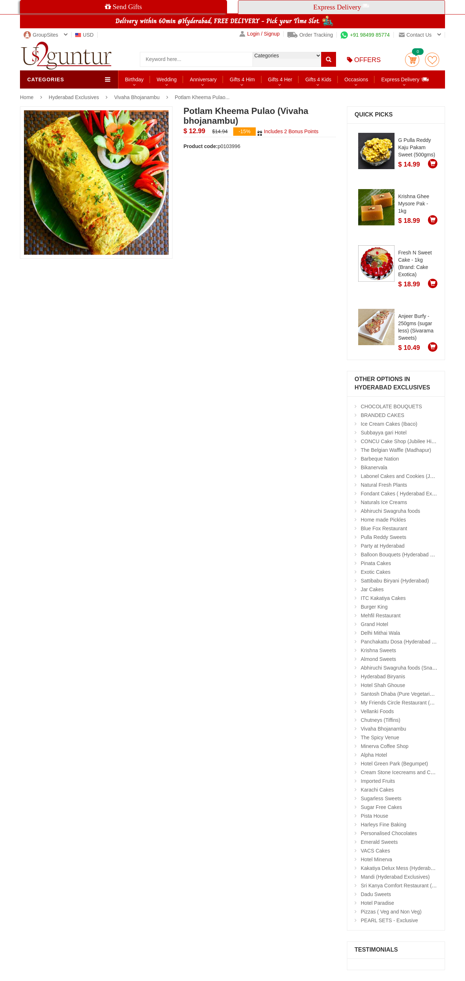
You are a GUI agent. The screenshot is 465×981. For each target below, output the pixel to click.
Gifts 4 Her (280, 79)
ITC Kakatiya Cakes (383, 598)
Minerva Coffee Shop (384, 746)
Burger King (374, 607)
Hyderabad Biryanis (383, 676)
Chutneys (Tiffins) (380, 720)
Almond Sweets (378, 659)
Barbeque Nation (380, 459)
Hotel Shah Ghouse (383, 685)
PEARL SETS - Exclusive (389, 920)
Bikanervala (374, 467)
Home (26, 97)
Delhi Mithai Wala (380, 633)
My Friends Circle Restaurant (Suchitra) (405, 703)
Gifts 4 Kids (318, 79)
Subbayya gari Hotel (384, 433)
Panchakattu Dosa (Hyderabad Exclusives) (409, 642)
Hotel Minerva (376, 859)
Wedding (167, 79)
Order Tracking (310, 35)
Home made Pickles (383, 520)
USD (84, 35)
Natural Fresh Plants (384, 485)
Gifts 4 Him (242, 79)
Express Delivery (405, 79)
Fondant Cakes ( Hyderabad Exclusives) (406, 493)
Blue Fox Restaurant (384, 528)
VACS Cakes (375, 851)
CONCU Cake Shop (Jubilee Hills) (399, 441)
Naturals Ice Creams (384, 502)
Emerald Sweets (379, 842)
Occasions (356, 79)
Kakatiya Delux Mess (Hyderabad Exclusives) (412, 868)
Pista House (374, 816)
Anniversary (203, 79)
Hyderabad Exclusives (74, 97)
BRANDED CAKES (382, 415)
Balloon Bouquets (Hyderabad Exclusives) (408, 554)
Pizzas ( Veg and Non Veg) (391, 912)
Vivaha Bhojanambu (136, 97)
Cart (412, 60)
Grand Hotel (374, 624)
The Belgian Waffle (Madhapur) (396, 450)
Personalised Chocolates (389, 833)
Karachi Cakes (377, 790)
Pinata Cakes (376, 563)
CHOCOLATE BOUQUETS (391, 406)
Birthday (134, 79)
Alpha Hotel (374, 755)
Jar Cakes (372, 589)
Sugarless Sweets (381, 798)
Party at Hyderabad (383, 546)
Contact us (415, 35)
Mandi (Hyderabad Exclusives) (395, 877)
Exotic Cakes (376, 572)
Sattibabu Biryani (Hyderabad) (395, 581)
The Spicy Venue (380, 737)
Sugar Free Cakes (381, 807)
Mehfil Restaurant (381, 615)
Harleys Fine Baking (383, 824)
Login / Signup (259, 34)
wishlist (432, 60)
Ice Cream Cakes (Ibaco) (389, 424)
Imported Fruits (378, 781)
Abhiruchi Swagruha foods (390, 511)
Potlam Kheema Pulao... (202, 97)
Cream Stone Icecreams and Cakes (401, 772)
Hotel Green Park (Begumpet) (394, 764)
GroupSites (41, 35)
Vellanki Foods (377, 711)
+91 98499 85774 (364, 35)
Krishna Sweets (378, 650)
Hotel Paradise (377, 903)
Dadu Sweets (376, 894)
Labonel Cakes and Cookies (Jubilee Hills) (408, 476)
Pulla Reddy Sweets (383, 537)
